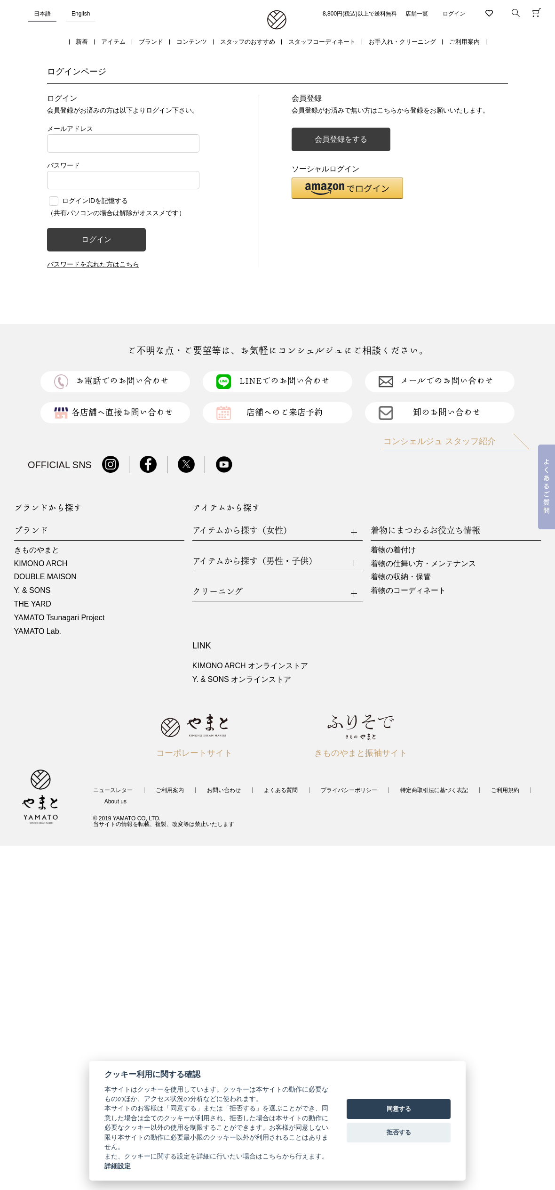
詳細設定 (117, 1166)
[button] (347, 188)
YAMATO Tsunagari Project (59, 618)
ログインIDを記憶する (95, 200)
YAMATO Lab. (37, 631)
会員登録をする (341, 139)
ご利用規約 (505, 790)
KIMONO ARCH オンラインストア (250, 666)
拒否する (399, 1132)
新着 (82, 41)
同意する (399, 1108)
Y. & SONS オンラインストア (241, 679)
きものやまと (36, 550)
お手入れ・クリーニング (402, 41)
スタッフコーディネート (322, 41)
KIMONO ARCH (41, 563)
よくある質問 (281, 790)
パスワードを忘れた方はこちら (93, 264)
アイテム (113, 41)
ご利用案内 (464, 41)
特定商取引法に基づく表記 (434, 790)
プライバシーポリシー (349, 790)
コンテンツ (191, 41)
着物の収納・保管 (401, 577)
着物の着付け (393, 550)
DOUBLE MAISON (45, 577)
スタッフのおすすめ (247, 41)
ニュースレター (113, 790)
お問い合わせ (224, 790)
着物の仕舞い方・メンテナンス (423, 563)
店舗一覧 (416, 13)
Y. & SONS (32, 590)
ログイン (454, 13)
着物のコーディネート (408, 590)
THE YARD (32, 604)
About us (115, 801)
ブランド (151, 41)
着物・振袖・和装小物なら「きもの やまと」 (277, 20)
